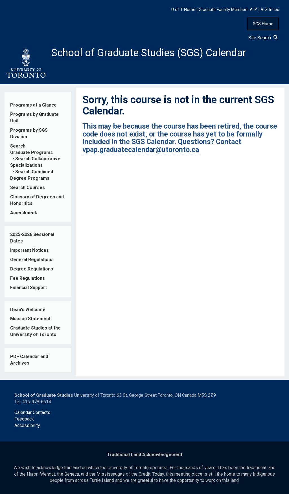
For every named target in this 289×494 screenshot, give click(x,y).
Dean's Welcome (27, 309)
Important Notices (29, 250)
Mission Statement (30, 318)
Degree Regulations (31, 269)
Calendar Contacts (32, 412)
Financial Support (28, 287)
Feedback (24, 419)
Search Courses (27, 187)
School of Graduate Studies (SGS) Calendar (148, 53)
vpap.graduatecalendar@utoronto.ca (140, 150)
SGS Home (263, 23)
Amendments (24, 212)
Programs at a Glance (33, 105)
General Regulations (32, 259)
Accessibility (27, 425)
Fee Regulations (27, 278)
